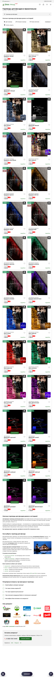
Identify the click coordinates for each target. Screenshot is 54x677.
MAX (12, 642)
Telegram (16, 642)
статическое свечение (9, 555)
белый (5, 567)
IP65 (35, 573)
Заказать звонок (25, 638)
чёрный (6, 569)
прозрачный (7, 566)
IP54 (31, 573)
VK (20, 642)
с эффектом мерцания (9, 558)
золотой (6, 571)
